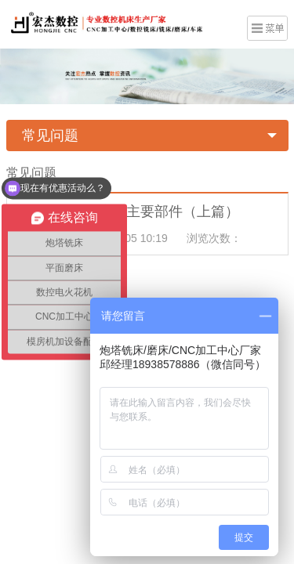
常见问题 (50, 135)
